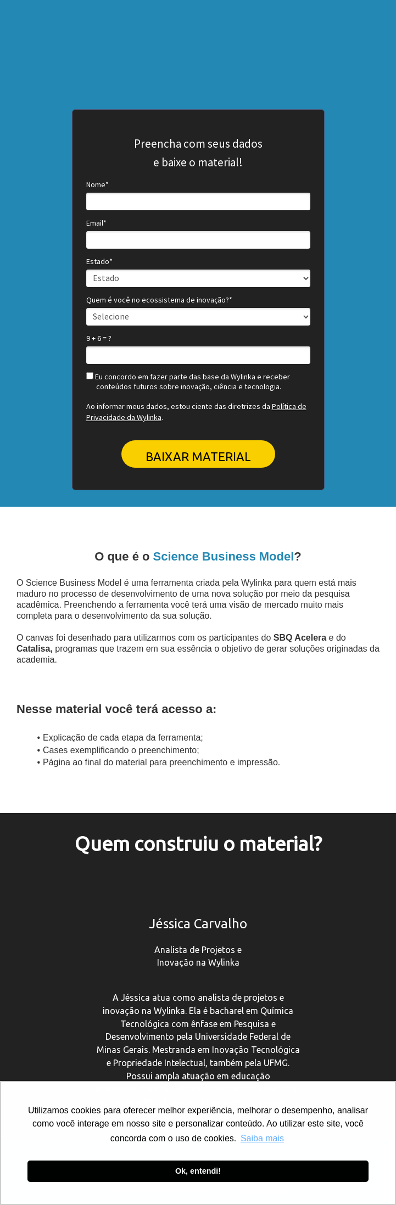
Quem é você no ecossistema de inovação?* (159, 300)
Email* (96, 223)
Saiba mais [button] (262, 1138)
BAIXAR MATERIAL (198, 456)
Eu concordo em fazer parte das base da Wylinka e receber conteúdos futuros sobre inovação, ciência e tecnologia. (188, 381)
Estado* (99, 261)
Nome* (97, 184)
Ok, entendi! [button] (198, 1171)
